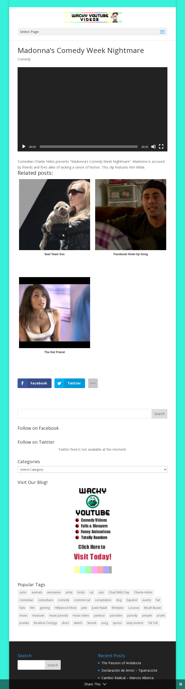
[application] (92, 109)
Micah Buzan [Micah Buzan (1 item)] (152, 608)
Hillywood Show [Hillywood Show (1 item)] (65, 608)
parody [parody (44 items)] (132, 615)
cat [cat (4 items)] (91, 592)
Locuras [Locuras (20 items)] (133, 608)
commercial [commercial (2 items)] (82, 600)
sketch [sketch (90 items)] (78, 623)
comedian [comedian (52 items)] (26, 600)
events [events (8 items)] (146, 600)
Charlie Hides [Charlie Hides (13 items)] (143, 592)
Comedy (24, 59)
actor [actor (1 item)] (23, 592)
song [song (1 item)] (104, 623)
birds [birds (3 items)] (81, 592)
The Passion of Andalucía (121, 663)
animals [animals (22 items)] (37, 592)
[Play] (23, 146)
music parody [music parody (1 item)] (58, 615)
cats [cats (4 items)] (101, 592)
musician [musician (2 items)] (38, 615)
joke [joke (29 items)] (84, 608)
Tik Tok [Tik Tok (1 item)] (153, 623)
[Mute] (153, 146)
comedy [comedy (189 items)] (63, 600)
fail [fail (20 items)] (158, 600)
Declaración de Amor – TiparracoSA (129, 670)
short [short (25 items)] (65, 623)
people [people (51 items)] (147, 615)
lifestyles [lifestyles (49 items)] (118, 608)
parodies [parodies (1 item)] (116, 615)
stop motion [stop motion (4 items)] (134, 623)
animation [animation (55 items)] (54, 592)
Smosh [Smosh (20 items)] (91, 623)
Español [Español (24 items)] (131, 600)
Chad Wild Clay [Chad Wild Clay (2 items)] (119, 592)
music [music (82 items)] (23, 615)
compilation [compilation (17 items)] (103, 600)
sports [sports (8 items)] (117, 623)
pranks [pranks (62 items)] (24, 623)
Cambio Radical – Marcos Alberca (127, 678)
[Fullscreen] (161, 146)
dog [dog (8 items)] (119, 600)
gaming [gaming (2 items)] (45, 608)
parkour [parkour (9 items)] (99, 615)
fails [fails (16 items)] (22, 608)
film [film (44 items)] (32, 608)
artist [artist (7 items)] (69, 592)
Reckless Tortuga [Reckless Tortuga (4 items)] (45, 623)
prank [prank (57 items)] (161, 615)
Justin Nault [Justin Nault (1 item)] (99, 608)
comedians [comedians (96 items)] (45, 600)
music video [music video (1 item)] (81, 615)
